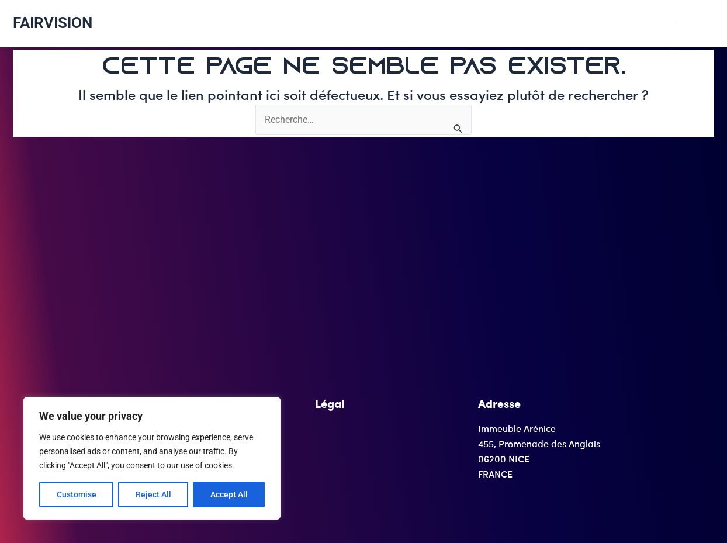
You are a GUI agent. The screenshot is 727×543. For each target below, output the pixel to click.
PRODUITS (703, 23)
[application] (705, 23)
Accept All (229, 494)
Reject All (153, 494)
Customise (76, 494)
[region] (152, 458)
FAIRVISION (52, 23)
